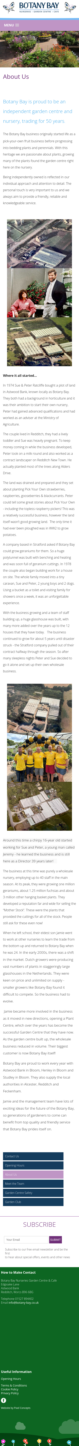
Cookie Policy (9, 1389)
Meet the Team (14, 1184)
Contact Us (12, 1156)
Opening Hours (14, 1165)
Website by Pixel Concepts (15, 1408)
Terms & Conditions (14, 1385)
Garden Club (13, 1202)
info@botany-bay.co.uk (23, 1303)
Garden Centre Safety (18, 1193)
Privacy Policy (10, 1393)
